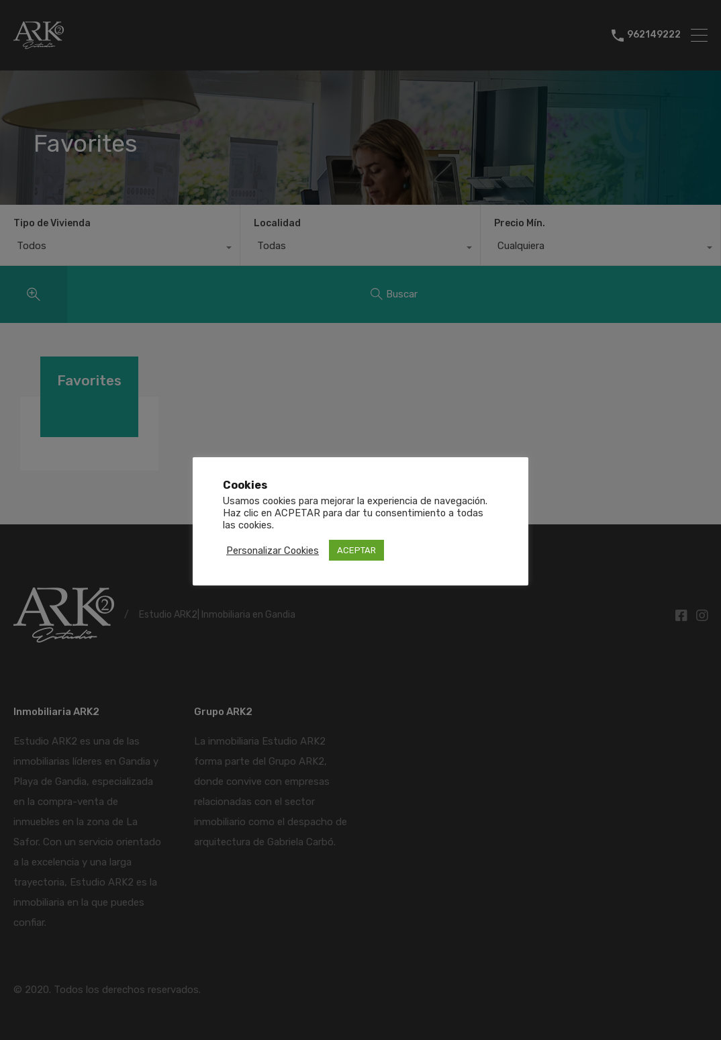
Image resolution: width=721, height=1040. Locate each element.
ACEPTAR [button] (356, 550)
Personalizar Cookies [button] (272, 551)
